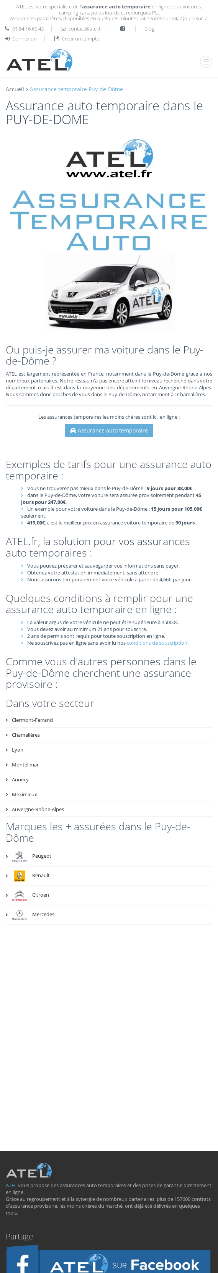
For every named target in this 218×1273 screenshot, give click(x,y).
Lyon (17, 749)
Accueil (15, 89)
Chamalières (26, 734)
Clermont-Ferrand (32, 719)
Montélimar (25, 764)
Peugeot (31, 856)
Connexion (20, 38)
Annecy (20, 779)
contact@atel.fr (85, 28)
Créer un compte (77, 38)
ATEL (11, 1185)
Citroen (30, 895)
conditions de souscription (157, 642)
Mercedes (33, 915)
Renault (31, 876)
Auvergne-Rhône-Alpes (38, 809)
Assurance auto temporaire (109, 430)
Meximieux (24, 794)
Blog (149, 28)
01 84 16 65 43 (28, 28)
